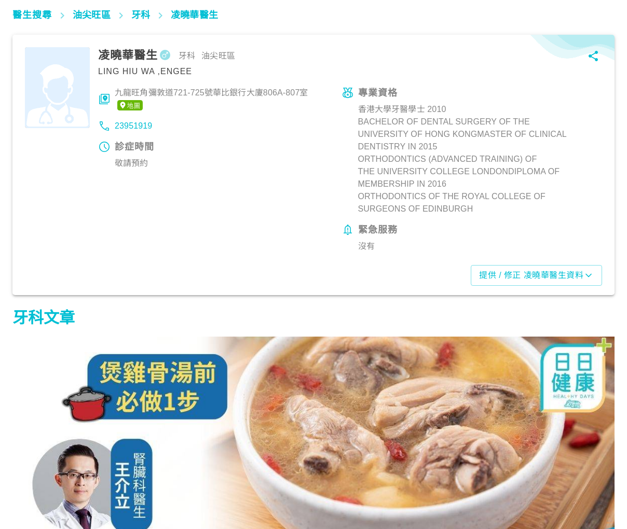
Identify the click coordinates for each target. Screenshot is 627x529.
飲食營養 (33, 484)
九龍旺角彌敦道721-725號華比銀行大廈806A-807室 (211, 99)
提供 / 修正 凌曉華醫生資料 (536, 275)
